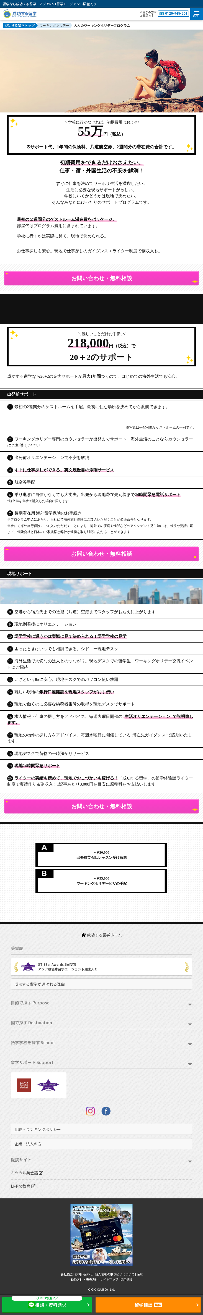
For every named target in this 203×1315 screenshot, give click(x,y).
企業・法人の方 (28, 1143)
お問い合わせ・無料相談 (101, 278)
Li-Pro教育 (23, 1186)
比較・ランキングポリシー (37, 1129)
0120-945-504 (173, 13)
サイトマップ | (110, 1279)
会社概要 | (68, 1274)
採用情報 (126, 1279)
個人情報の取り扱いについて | (116, 1274)
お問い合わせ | (85, 1274)
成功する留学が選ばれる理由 (39, 984)
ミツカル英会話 (27, 1172)
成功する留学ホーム (101, 935)
